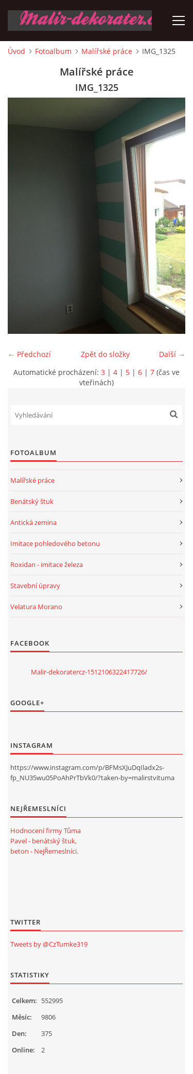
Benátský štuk (32, 501)
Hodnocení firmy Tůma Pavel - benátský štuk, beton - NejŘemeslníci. (45, 841)
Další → (172, 354)
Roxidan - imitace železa (46, 564)
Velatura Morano (36, 606)
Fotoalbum (53, 51)
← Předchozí (29, 354)
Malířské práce (106, 51)
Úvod (16, 51)
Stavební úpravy (35, 585)
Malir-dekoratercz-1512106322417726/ (89, 671)
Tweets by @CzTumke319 (48, 944)
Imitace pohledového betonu (55, 543)
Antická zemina (33, 522)
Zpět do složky (105, 354)
